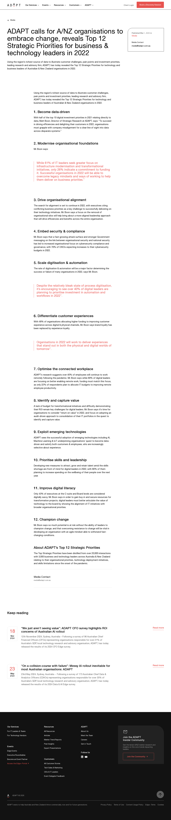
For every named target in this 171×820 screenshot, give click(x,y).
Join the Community (136, 756)
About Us (84, 731)
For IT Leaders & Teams (16, 731)
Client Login (129, 5)
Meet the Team (87, 736)
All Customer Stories (52, 764)
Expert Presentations (52, 748)
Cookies (161, 805)
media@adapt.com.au (141, 45)
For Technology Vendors (16, 736)
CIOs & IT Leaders (51, 772)
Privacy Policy (106, 805)
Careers (84, 740)
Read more (158, 627)
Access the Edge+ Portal (17, 764)
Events (45, 4)
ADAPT (88, 4)
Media (12, 20)
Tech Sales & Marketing (53, 768)
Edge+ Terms (150, 805)
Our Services (31, 4)
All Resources (49, 731)
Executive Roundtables (16, 755)
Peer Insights (49, 744)
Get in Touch (86, 744)
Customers (74, 4)
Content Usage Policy (134, 805)
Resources (59, 4)
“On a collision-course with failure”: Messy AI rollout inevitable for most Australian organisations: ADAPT (65, 667)
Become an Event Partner (17, 759)
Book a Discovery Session (150, 4)
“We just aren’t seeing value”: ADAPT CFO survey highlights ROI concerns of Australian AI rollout (64, 629)
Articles (47, 736)
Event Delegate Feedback (54, 776)
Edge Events (12, 751)
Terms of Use (119, 805)
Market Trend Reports (53, 740)
